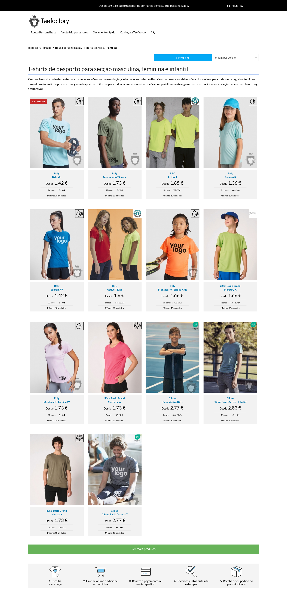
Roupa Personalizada (44, 32)
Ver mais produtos (143, 549)
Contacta (235, 6)
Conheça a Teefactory (133, 32)
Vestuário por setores (74, 32)
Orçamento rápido (104, 32)
